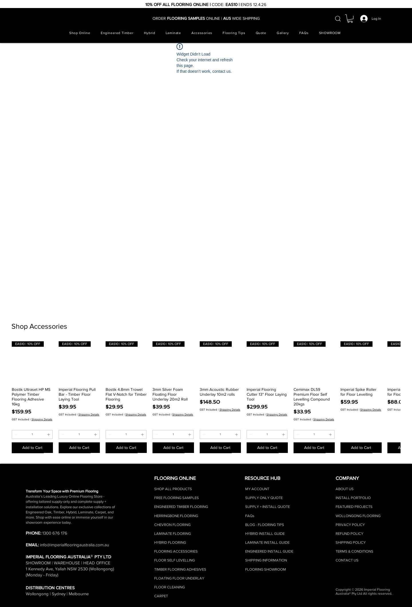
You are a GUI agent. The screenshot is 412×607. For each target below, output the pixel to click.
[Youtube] (298, 591)
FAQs (249, 516)
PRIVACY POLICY (350, 525)
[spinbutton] (32, 434)
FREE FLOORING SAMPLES (176, 498)
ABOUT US (345, 489)
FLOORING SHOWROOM (265, 569)
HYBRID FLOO (166, 542)
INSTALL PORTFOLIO (353, 498)
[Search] (338, 19)
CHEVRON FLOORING (172, 525)
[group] (206, 397)
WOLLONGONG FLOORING (358, 516)
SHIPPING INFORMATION (266, 560)
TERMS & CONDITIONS (354, 551)
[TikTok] (274, 591)
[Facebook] (262, 591)
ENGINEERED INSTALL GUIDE (269, 551)
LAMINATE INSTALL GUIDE (267, 542)
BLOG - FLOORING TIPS (264, 525)
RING (182, 542)
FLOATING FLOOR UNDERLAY (179, 578)
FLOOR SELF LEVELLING (174, 560)
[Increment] (49, 434)
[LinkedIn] (286, 591)
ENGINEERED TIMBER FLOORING (181, 506)
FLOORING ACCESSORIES (176, 551)
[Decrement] (15, 434)
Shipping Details (41, 419)
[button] (350, 18)
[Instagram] (250, 591)
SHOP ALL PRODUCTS (173, 489)
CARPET (161, 596)
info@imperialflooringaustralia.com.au (74, 544)
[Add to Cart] (32, 447)
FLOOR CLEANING (169, 587)
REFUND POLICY (349, 533)
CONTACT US (347, 560)
